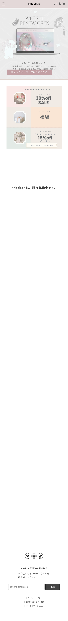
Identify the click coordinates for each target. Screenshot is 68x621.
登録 (53, 587)
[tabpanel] (34, 44)
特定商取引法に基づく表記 (34, 602)
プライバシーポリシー (34, 598)
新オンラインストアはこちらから (29, 72)
